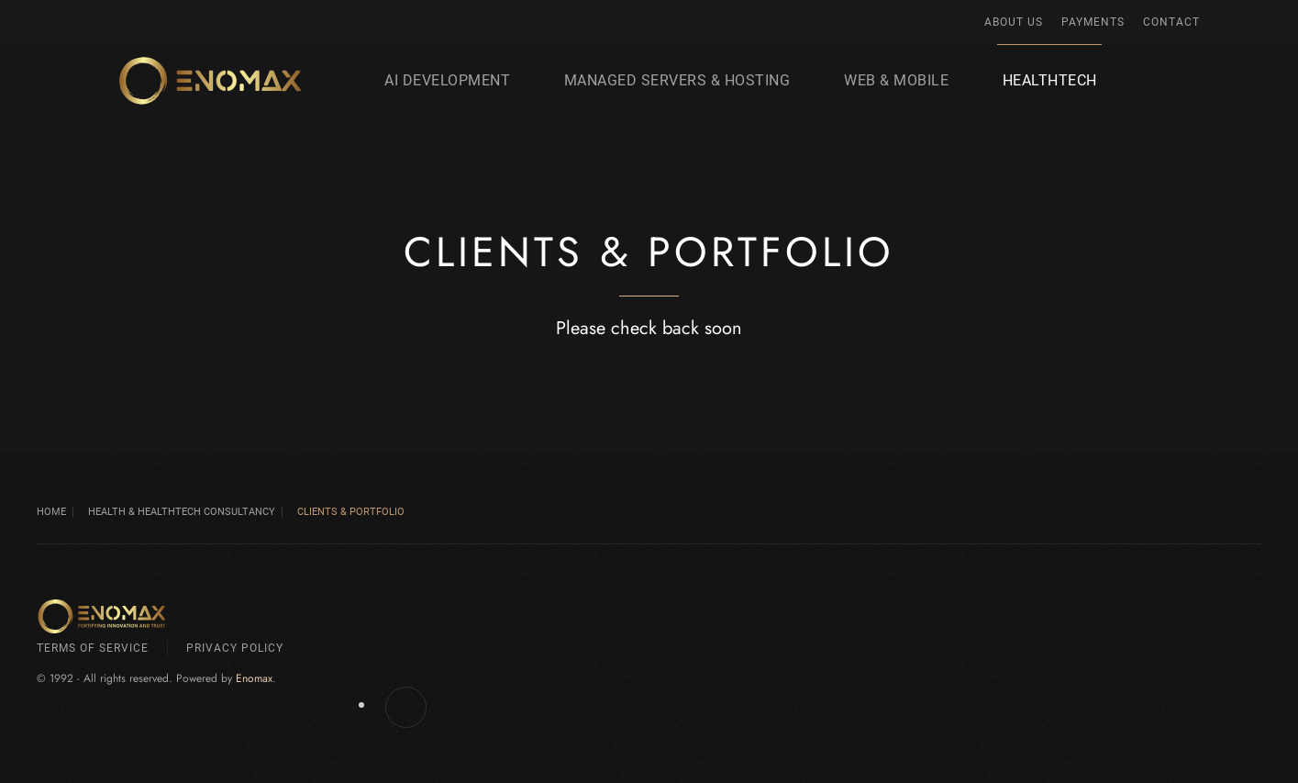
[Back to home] (210, 80)
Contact (1171, 22)
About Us (1013, 22)
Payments (1093, 22)
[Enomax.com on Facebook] (406, 707)
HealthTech (1050, 80)
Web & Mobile (896, 80)
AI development (447, 80)
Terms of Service (93, 648)
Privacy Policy (234, 648)
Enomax (254, 678)
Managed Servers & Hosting (677, 80)
